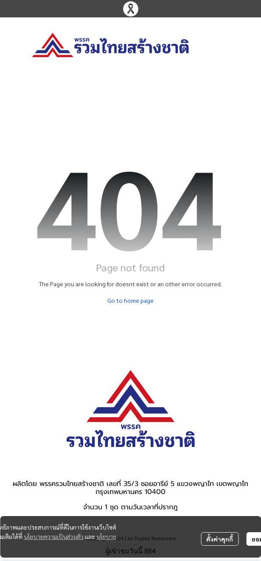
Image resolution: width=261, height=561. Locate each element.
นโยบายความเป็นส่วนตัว (54, 536)
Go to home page (130, 300)
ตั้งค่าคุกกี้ (219, 539)
